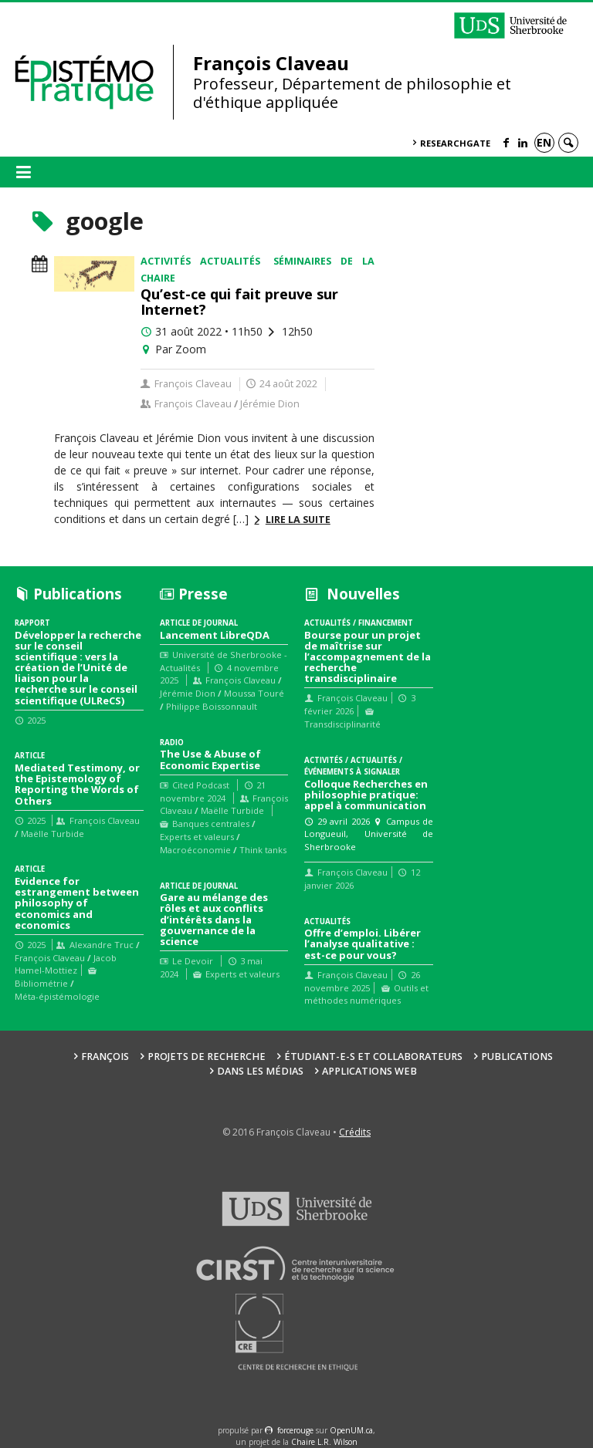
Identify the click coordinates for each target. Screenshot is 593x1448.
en (544, 142)
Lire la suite (298, 519)
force (295, 1430)
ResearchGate (455, 143)
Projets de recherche (206, 1056)
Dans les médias (260, 1071)
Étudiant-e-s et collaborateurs (373, 1056)
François (105, 1056)
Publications (517, 1056)
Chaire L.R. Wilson (324, 1441)
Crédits (355, 1132)
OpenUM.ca (351, 1430)
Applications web (369, 1071)
